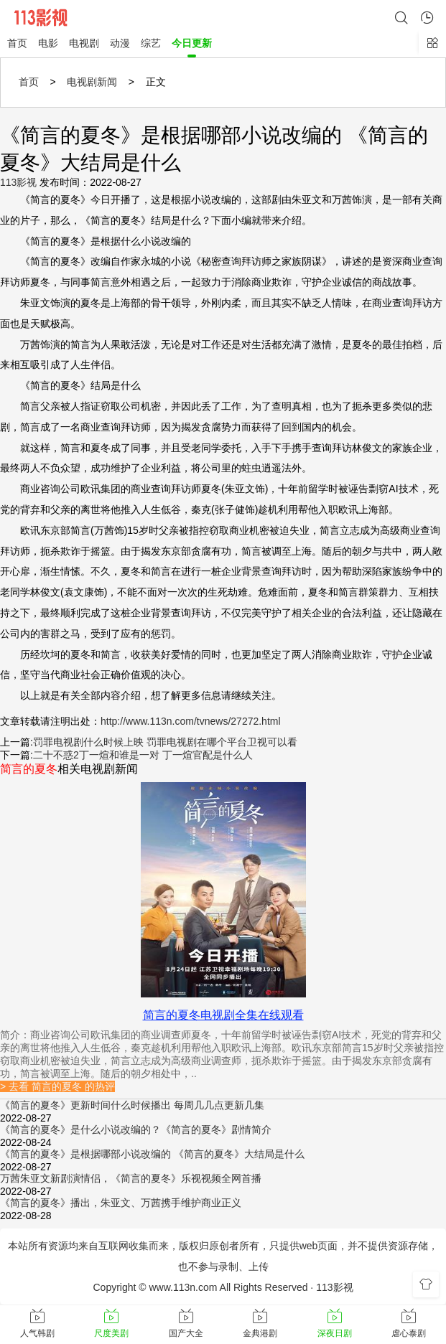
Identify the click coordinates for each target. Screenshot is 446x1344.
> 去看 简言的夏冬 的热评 (57, 1086)
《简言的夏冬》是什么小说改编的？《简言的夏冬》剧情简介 (135, 1129)
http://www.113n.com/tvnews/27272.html (191, 721)
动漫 (120, 43)
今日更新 (192, 43)
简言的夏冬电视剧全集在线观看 (223, 1015)
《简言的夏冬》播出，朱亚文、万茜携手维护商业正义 (120, 1202)
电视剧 (84, 43)
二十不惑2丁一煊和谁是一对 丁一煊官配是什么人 (143, 755)
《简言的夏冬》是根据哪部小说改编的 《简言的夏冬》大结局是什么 (152, 1154)
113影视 (18, 182)
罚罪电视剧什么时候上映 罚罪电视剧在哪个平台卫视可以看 (165, 742)
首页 (17, 43)
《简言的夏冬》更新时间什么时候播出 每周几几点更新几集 (132, 1105)
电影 (48, 43)
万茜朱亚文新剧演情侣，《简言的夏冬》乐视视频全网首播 (130, 1178)
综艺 (151, 43)
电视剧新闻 (92, 82)
